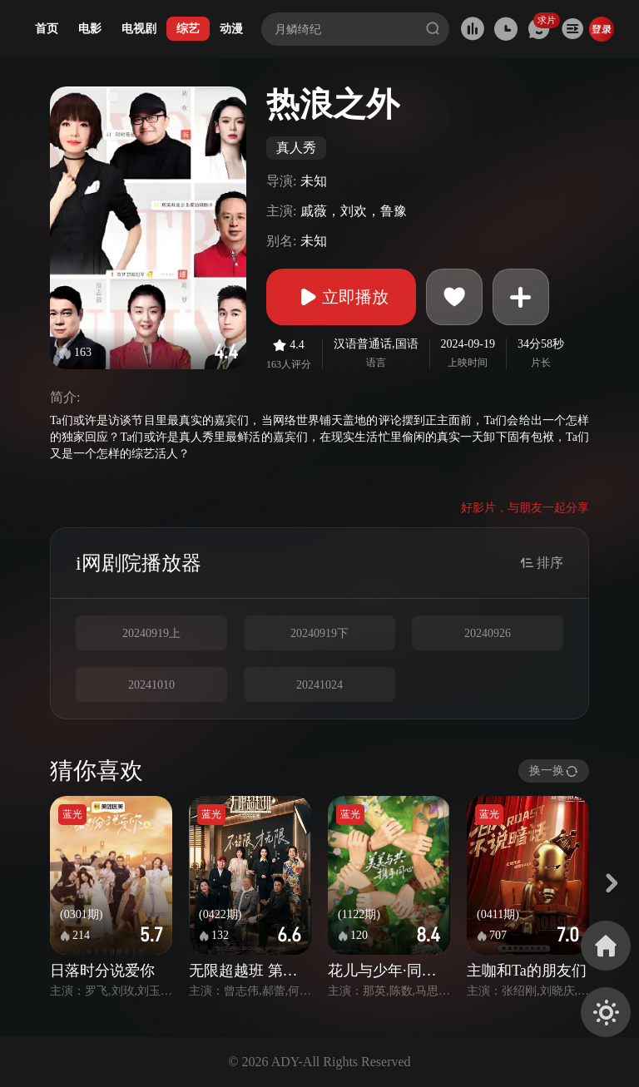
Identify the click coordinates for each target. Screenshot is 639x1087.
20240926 (487, 633)
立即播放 (341, 297)
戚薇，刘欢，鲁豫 (353, 211)
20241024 (319, 685)
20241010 (151, 685)
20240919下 (319, 633)
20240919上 (151, 633)
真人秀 (296, 148)
